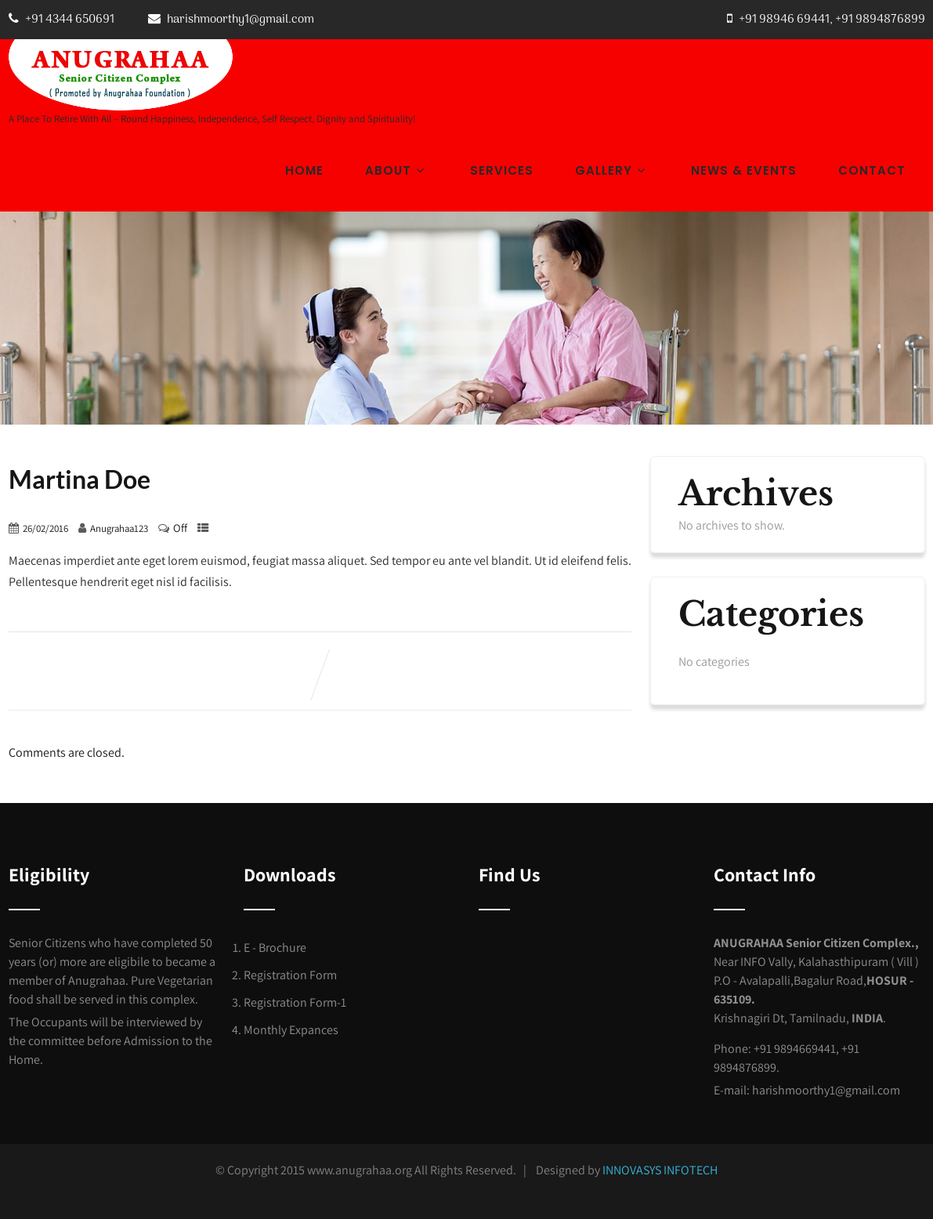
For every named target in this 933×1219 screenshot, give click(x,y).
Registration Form (290, 975)
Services (501, 170)
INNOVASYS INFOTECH (660, 1170)
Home (304, 170)
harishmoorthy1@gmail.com (240, 19)
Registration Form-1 (295, 1002)
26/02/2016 (45, 528)
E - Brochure (275, 947)
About (397, 170)
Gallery (612, 170)
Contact (872, 170)
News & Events (744, 170)
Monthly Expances (291, 1030)
